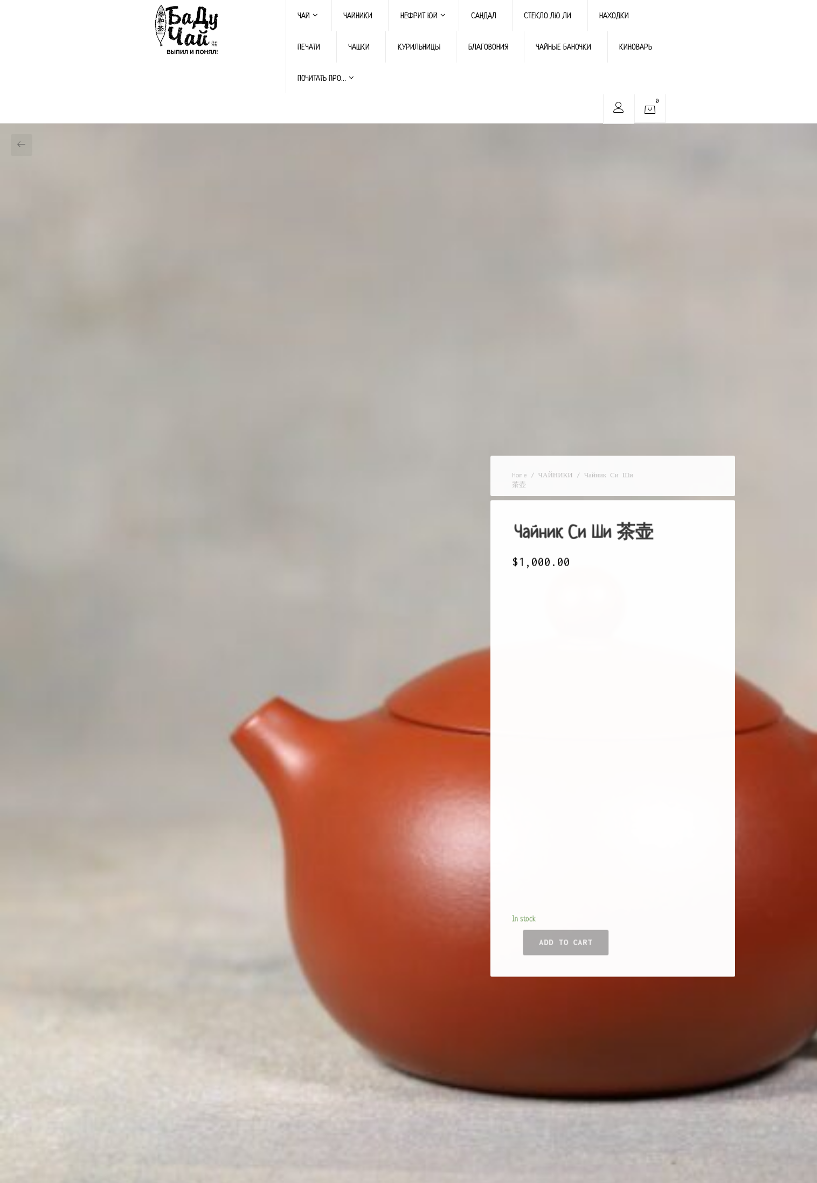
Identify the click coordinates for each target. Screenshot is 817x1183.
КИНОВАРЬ (635, 47)
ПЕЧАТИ (308, 47)
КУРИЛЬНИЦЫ (419, 47)
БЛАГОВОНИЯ (488, 47)
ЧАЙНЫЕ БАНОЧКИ (563, 47)
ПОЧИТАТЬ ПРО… (325, 78)
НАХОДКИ (614, 15)
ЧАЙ (307, 15)
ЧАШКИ (359, 47)
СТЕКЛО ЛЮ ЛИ (547, 15)
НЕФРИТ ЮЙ (423, 15)
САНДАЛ (483, 15)
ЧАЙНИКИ (357, 15)
